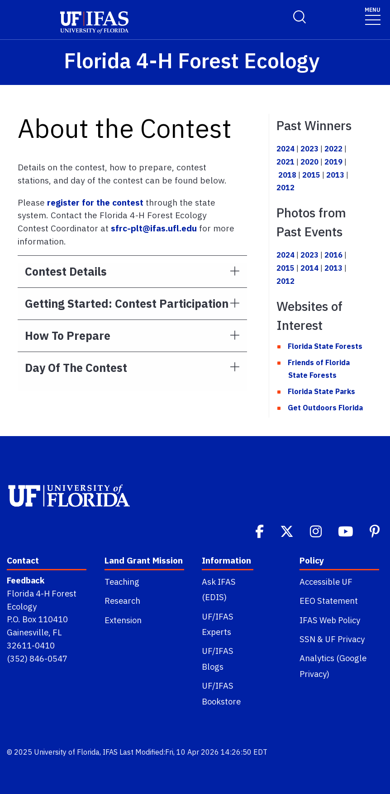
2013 (335, 174)
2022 (333, 148)
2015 (311, 174)
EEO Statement (329, 600)
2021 (285, 161)
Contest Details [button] (66, 271)
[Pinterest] (375, 530)
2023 (309, 148)
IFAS (110, 751)
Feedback (25, 580)
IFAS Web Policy (330, 620)
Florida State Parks (321, 391)
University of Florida (67, 751)
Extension (123, 620)
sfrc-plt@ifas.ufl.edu (154, 228)
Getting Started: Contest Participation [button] (126, 303)
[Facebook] (260, 530)
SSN (307, 639)
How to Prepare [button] (67, 335)
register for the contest (95, 202)
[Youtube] (346, 530)
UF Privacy (345, 639)
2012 (285, 187)
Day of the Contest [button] (76, 367)
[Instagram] (316, 530)
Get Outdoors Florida (325, 407)
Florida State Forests (325, 346)
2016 (333, 254)
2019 (333, 161)
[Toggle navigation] (372, 16)
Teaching (122, 581)
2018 (287, 174)
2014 (309, 267)
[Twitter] (287, 530)
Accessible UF (326, 581)
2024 (285, 148)
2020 (309, 161)
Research (122, 600)
